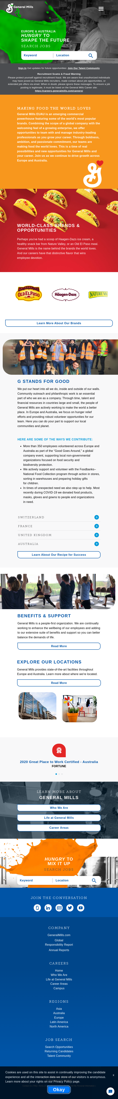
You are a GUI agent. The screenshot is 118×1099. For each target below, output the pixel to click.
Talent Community (59, 1055)
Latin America (59, 1022)
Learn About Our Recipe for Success (59, 554)
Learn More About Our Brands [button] (59, 323)
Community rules (59, 1089)
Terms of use (44, 1086)
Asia (59, 1008)
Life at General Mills (59, 817)
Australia (59, 1013)
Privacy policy (57, 1086)
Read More (59, 646)
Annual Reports (59, 950)
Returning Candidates (59, 1051)
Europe (59, 1017)
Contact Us (27, 1086)
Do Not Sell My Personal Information (79, 1086)
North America (59, 1026)
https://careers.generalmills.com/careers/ (59, 91)
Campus (59, 988)
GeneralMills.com (59, 935)
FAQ (35, 1086)
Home (59, 970)
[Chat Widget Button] (110, 1091)
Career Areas (59, 827)
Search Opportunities (59, 1046)
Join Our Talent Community (84, 68)
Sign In (22, 68)
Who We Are (59, 807)
